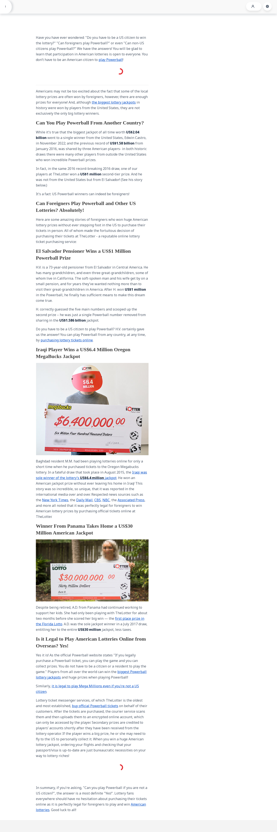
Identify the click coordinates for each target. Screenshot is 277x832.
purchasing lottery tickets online (67, 340)
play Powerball (111, 59)
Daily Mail (84, 500)
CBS (97, 500)
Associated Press (131, 500)
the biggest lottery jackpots (114, 102)
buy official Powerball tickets (95, 705)
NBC (106, 500)
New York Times (55, 500)
